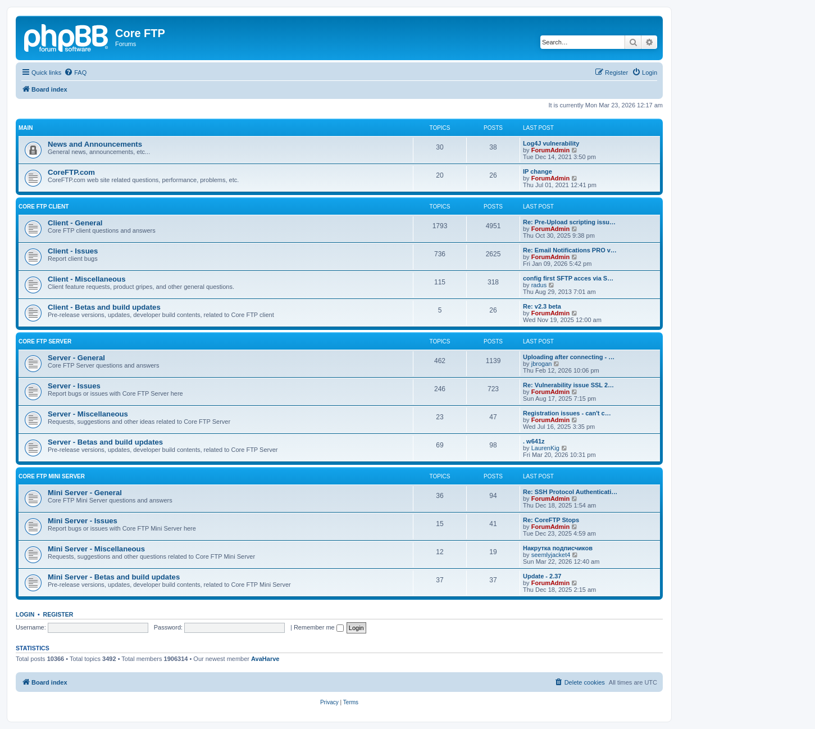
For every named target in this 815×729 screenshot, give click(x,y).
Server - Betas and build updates (105, 442)
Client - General (75, 223)
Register (58, 614)
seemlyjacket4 (551, 554)
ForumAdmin (550, 150)
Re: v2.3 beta (542, 306)
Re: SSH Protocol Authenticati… (570, 491)
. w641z (534, 441)
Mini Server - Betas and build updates (114, 577)
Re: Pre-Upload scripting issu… (569, 222)
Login (25, 614)
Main (26, 128)
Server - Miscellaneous (88, 414)
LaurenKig (545, 448)
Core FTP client (44, 206)
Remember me (319, 627)
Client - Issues (73, 251)
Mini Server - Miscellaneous (96, 549)
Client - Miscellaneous (87, 279)
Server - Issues (74, 386)
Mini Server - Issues (82, 521)
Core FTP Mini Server (52, 476)
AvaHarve (265, 658)
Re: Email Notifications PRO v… (570, 250)
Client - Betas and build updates (104, 307)
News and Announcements (95, 144)
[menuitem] (75, 72)
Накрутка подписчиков (558, 548)
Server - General (76, 358)
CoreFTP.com (71, 172)
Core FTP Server (45, 341)
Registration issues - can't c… (567, 413)
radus (539, 285)
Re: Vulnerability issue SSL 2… (568, 385)
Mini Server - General (85, 492)
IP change (537, 171)
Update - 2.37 (542, 576)
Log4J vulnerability (551, 143)
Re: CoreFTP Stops (551, 520)
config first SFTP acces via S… (568, 278)
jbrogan (541, 363)
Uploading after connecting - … (568, 357)
